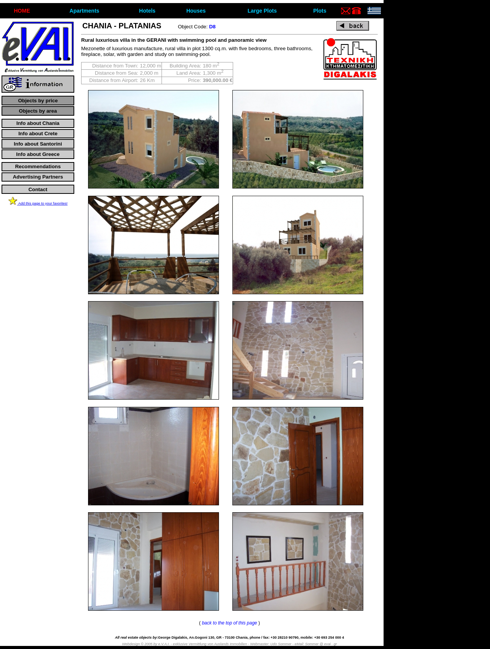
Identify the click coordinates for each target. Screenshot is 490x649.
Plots (319, 11)
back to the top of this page (229, 623)
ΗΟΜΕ (22, 11)
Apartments (85, 11)
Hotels (147, 11)
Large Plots (262, 11)
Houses (196, 11)
